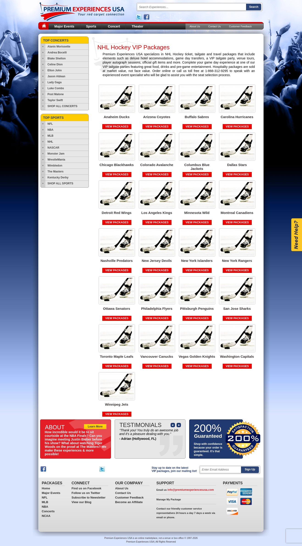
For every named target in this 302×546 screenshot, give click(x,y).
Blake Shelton (56, 58)
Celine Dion (55, 64)
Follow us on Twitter (86, 493)
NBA (50, 129)
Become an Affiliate (129, 502)
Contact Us (214, 26)
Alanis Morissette (58, 46)
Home (46, 488)
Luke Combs (55, 88)
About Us (195, 26)
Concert (114, 26)
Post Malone (55, 94)
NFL (50, 123)
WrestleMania (56, 159)
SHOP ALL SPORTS (60, 183)
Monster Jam (55, 153)
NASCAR (53, 147)
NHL (50, 141)
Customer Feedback (240, 26)
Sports (91, 26)
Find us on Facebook (86, 488)
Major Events (64, 26)
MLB (50, 135)
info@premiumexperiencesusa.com (190, 489)
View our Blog (81, 502)
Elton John (54, 70)
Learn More (95, 426)
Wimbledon (54, 165)
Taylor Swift (55, 100)
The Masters (55, 171)
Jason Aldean (56, 76)
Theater (137, 26)
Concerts (48, 511)
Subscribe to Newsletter (88, 497)
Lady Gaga (54, 82)
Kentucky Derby (57, 177)
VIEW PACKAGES (116, 126)
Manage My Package (168, 499)
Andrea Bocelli (57, 52)
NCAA (46, 516)
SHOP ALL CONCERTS (62, 106)
